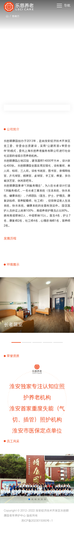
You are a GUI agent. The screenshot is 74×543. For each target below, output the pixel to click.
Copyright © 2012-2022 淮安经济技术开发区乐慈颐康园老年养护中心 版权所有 (36, 513)
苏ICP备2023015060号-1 (37, 521)
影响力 (15, 16)
